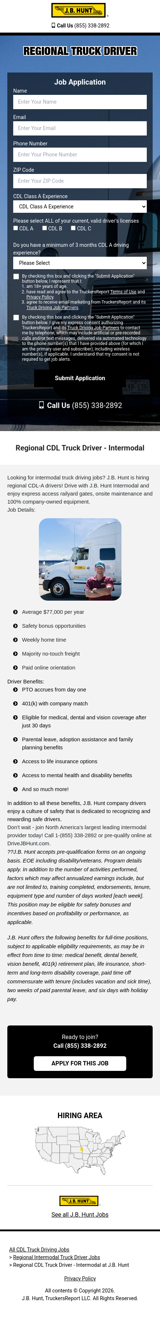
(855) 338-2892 (83, 26)
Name (20, 91)
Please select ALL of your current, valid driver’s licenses (76, 221)
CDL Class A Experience (40, 196)
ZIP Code (23, 170)
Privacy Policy (39, 297)
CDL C (81, 228)
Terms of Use (123, 291)
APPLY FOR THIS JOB (79, 1063)
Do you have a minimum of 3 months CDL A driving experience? (71, 249)
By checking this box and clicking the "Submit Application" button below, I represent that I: (84, 292)
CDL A (23, 228)
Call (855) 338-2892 (80, 1045)
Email (19, 117)
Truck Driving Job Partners (52, 307)
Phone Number (30, 143)
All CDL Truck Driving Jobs (39, 1250)
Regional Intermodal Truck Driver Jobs (56, 1257)
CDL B (52, 228)
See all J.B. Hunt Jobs (80, 1214)
